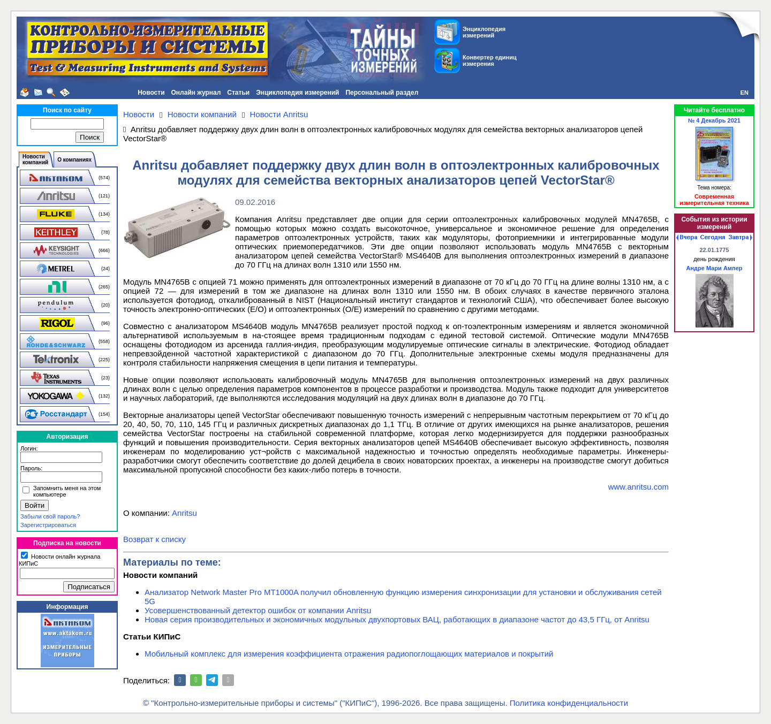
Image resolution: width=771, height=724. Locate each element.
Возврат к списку (154, 539)
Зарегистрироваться (48, 525)
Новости (151, 92)
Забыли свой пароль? (50, 516)
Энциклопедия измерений (297, 92)
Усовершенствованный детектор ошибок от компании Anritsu (258, 610)
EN (744, 92)
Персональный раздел (381, 92)
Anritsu (184, 512)
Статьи (238, 92)
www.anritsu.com (638, 486)
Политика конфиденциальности (569, 702)
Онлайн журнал (196, 92)
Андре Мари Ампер (714, 268)
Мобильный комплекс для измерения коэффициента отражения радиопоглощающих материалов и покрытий (349, 653)
